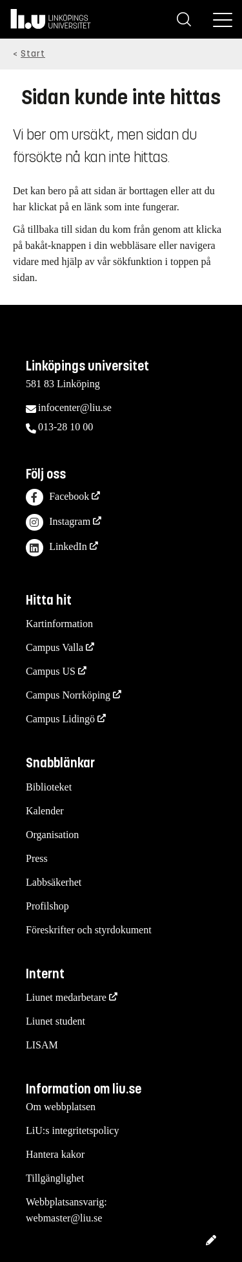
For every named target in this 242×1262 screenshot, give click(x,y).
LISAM (42, 1044)
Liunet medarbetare (66, 997)
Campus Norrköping (68, 695)
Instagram (58, 522)
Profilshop (47, 906)
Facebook (57, 497)
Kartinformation (59, 623)
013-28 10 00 (65, 426)
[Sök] (184, 19)
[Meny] (222, 19)
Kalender (45, 810)
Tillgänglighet (55, 1178)
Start (33, 53)
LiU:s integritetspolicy (72, 1130)
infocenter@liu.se (75, 407)
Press (37, 858)
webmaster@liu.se (64, 1217)
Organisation (52, 834)
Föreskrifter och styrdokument (89, 929)
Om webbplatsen (61, 1106)
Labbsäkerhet (53, 882)
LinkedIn (56, 547)
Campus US (51, 671)
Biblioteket (49, 787)
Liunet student (55, 1021)
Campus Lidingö (60, 718)
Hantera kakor (55, 1154)
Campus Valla (54, 647)
